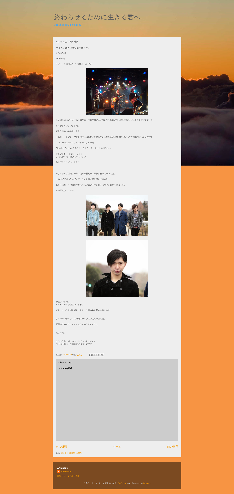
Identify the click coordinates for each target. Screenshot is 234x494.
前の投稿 (172, 446)
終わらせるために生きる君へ (97, 17)
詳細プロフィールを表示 (68, 476)
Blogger (146, 483)
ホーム (117, 446)
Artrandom (65, 471)
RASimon (122, 483)
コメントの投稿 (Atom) (71, 453)
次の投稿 (61, 446)
